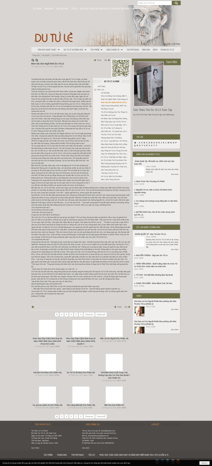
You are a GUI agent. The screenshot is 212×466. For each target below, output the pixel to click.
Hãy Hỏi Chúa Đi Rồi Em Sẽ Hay (113, 147)
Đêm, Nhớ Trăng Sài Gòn (110, 179)
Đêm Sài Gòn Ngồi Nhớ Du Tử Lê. (114, 102)
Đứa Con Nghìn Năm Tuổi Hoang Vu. (114, 99)
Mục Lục (101, 89)
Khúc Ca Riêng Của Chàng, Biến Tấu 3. (115, 96)
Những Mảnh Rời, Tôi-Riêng (111, 138)
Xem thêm (86, 448)
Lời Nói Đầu (105, 93)
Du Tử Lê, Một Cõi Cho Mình (111, 176)
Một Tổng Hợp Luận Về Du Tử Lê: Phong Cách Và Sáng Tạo (115, 122)
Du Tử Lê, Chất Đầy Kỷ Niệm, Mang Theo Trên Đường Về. (115, 157)
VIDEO (138, 295)
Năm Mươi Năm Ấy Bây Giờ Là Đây (114, 144)
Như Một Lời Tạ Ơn (108, 115)
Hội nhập (176, 44)
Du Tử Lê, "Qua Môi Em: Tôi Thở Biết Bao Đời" (115, 141)
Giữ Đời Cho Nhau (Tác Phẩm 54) (47, 373)
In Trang (32, 306)
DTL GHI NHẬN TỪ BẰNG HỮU (148, 227)
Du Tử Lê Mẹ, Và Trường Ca (111, 128)
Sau (105, 60)
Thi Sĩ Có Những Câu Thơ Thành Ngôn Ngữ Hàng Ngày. (115, 112)
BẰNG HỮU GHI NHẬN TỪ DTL (148, 154)
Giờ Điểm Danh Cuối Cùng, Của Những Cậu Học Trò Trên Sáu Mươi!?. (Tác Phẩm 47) (114, 375)
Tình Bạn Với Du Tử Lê (109, 173)
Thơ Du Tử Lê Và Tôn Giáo (111, 134)
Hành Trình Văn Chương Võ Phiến (150, 181)
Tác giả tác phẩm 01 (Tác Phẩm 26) (47, 405)
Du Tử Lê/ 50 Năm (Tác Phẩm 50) (81, 373)
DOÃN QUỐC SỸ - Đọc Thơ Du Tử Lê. (150, 234)
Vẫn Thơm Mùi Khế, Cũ (109, 170)
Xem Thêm (35, 448)
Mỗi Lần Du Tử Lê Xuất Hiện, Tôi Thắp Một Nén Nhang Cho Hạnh (115, 125)
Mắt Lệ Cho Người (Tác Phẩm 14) (114, 338)
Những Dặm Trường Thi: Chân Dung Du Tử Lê (115, 167)
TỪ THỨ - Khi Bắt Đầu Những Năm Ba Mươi (154, 275)
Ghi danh (167, 44)
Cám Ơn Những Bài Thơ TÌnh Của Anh (115, 154)
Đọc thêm (174, 174)
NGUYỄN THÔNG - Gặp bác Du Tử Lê (152, 255)
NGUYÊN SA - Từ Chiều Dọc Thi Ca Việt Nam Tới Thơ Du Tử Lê (115, 131)
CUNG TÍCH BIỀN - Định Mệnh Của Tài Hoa (154, 283)
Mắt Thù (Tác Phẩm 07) (114, 405)
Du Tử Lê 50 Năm (111, 81)
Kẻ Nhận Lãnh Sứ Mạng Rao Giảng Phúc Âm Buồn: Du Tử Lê (115, 118)
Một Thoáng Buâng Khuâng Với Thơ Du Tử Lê (115, 163)
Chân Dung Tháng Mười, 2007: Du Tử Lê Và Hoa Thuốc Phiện (115, 106)
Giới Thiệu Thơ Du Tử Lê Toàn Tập (152, 110)
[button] (49, 49)
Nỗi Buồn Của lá (107, 109)
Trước (99, 60)
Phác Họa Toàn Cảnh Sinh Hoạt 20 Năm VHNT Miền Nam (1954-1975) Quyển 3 (80, 341)
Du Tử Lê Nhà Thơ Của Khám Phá (114, 160)
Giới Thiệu (101, 86)
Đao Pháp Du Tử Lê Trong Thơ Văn (114, 151)
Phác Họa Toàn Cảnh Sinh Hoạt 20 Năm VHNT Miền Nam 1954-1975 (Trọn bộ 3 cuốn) (47, 341)
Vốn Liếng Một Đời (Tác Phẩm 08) (81, 405)
